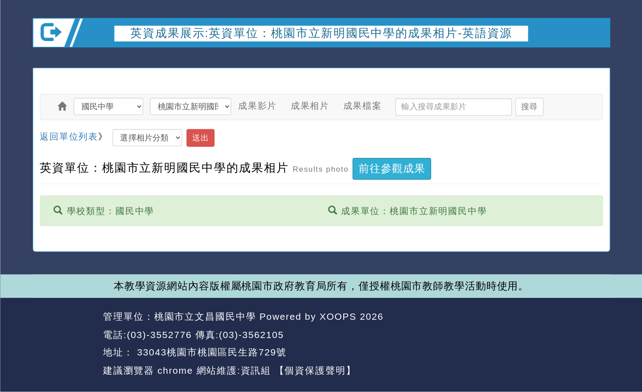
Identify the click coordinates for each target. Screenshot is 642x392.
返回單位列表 (69, 136)
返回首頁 (528, 334)
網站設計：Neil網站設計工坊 (64, 343)
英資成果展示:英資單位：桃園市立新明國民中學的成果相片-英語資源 (321, 33)
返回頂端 (586, 334)
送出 (200, 137)
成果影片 (257, 106)
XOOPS (337, 316)
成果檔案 (362, 106)
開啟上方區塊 (595, 59)
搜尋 (529, 106)
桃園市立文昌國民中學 (205, 316)
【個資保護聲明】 (315, 370)
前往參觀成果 (391, 168)
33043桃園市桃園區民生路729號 (210, 352)
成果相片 (309, 106)
